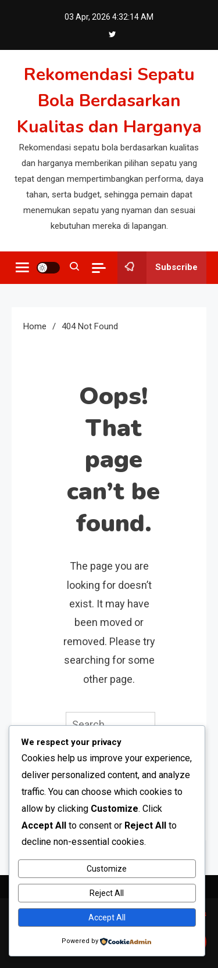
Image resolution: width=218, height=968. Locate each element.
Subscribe (157, 267)
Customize (107, 868)
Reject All (107, 893)
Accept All (107, 917)
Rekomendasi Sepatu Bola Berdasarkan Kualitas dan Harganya (109, 101)
